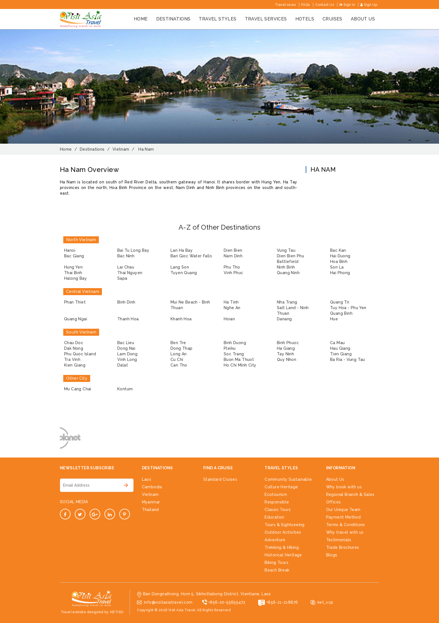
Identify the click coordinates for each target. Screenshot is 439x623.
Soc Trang (234, 354)
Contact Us (324, 5)
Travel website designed (82, 612)
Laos (146, 479)
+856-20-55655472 (226, 602)
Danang (284, 319)
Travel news (285, 5)
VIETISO (116, 612)
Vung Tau (286, 250)
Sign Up (368, 5)
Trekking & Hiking (282, 547)
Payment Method (343, 517)
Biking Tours (276, 562)
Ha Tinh (231, 302)
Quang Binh (341, 313)
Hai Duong (340, 256)
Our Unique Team (343, 509)
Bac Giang (74, 256)
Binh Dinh (126, 302)
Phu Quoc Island (80, 354)
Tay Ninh (285, 354)
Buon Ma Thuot (239, 359)
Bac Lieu (125, 342)
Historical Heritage (283, 555)
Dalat (122, 365)
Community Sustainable (288, 479)
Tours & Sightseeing (285, 524)
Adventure (275, 540)
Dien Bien (233, 250)
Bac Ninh (125, 256)
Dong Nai (126, 348)
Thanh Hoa (128, 319)
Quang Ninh (288, 272)
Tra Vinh (72, 359)
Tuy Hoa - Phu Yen (348, 307)
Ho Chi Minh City (240, 365)
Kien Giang (74, 365)
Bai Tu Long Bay (133, 250)
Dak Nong (73, 348)
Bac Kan (338, 250)
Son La (337, 267)
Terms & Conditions (345, 524)
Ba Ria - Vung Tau (347, 359)
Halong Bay (75, 278)
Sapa (122, 278)
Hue (334, 319)
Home (141, 19)
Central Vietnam (82, 291)
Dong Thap (182, 348)
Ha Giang (286, 348)
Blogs (331, 555)
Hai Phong (340, 272)
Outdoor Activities (283, 532)
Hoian (229, 319)
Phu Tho (232, 267)
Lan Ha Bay (182, 250)
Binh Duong (235, 342)
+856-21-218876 (282, 602)
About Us (335, 479)
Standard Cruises (220, 479)
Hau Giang (340, 348)
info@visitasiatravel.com (168, 602)
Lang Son (180, 267)
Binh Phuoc (288, 342)
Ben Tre (178, 342)
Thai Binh (73, 272)
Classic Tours (278, 509)
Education (274, 517)
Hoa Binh (338, 261)
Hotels (304, 19)
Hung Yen (73, 267)
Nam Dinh (233, 256)
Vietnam (150, 494)
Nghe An (232, 307)
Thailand (150, 509)
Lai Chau (125, 267)
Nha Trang (287, 302)
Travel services (266, 19)
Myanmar (151, 502)
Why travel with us (345, 532)
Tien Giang (341, 354)
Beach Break (277, 570)
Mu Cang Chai (77, 389)
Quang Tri (339, 302)
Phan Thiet (75, 302)
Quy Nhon (286, 359)
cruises (332, 19)
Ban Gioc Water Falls (191, 256)
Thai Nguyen (129, 272)
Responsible (277, 502)
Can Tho (179, 365)
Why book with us (344, 487)
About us (363, 19)
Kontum (125, 389)
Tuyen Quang (184, 272)
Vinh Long (127, 359)
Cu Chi (177, 359)
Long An (179, 354)
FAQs (305, 5)
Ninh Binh (286, 267)
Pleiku (229, 348)
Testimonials (338, 540)
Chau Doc (73, 342)
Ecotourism (276, 494)
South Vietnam (81, 332)
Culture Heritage (281, 487)
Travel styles (217, 19)
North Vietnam (81, 239)
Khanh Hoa (181, 319)
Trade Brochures (342, 547)
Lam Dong (127, 354)
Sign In (347, 5)
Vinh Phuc (233, 272)
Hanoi (69, 250)
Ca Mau (337, 342)
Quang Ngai (75, 319)
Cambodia (152, 487)
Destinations (173, 19)
